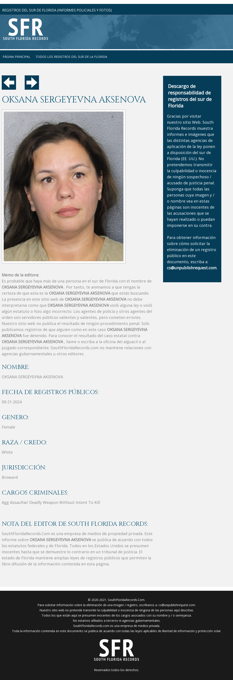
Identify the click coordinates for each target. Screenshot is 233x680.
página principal (16, 57)
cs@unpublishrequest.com (177, 605)
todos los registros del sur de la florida (71, 57)
